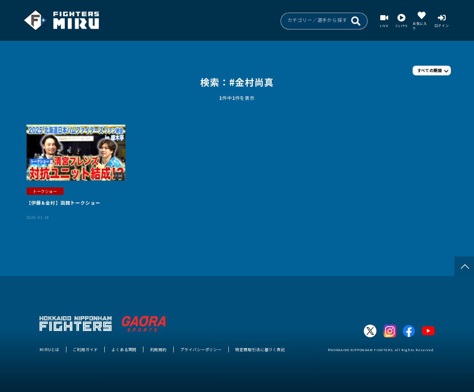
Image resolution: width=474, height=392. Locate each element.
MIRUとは (49, 349)
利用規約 (158, 349)
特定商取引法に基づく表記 (260, 349)
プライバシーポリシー (201, 349)
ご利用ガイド (85, 349)
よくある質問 (123, 349)
